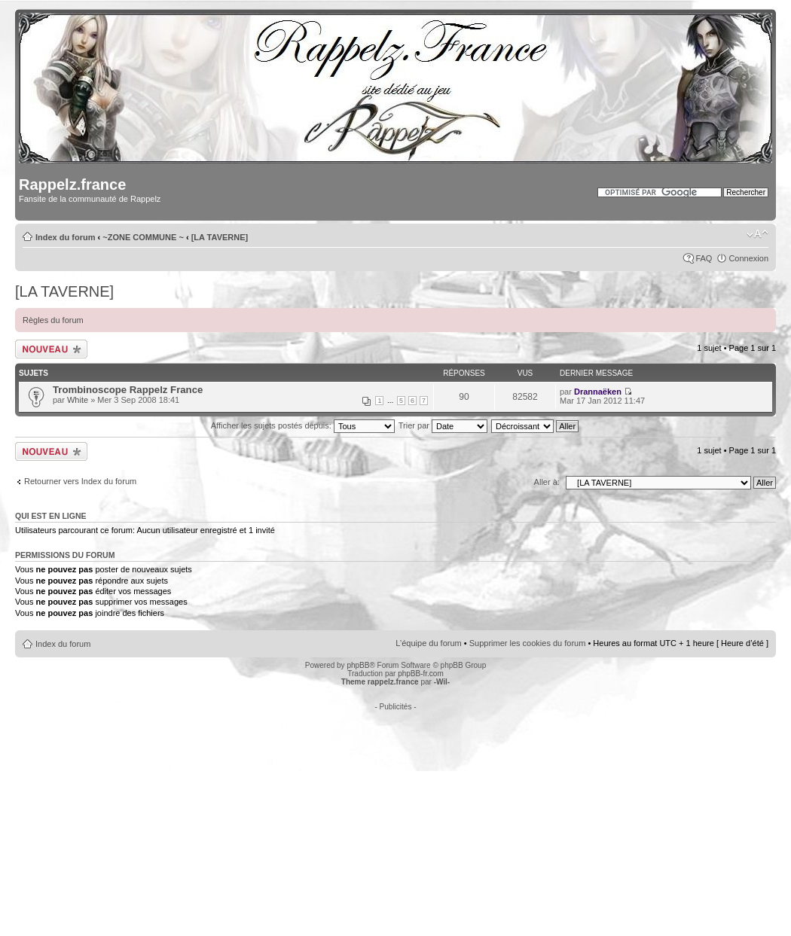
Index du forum (65, 237)
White (77, 399)
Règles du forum (53, 320)
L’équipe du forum (428, 643)
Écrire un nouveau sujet (51, 349)
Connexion (748, 258)
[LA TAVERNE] (220, 237)
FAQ (703, 258)
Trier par (443, 425)
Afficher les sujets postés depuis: (303, 425)
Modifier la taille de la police (757, 234)
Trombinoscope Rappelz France (128, 389)
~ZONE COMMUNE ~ (143, 237)
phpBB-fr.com (421, 673)
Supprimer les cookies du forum (527, 643)
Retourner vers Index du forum (80, 481)
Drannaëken (598, 391)
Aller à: (547, 481)
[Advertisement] (396, 816)
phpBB (358, 665)
